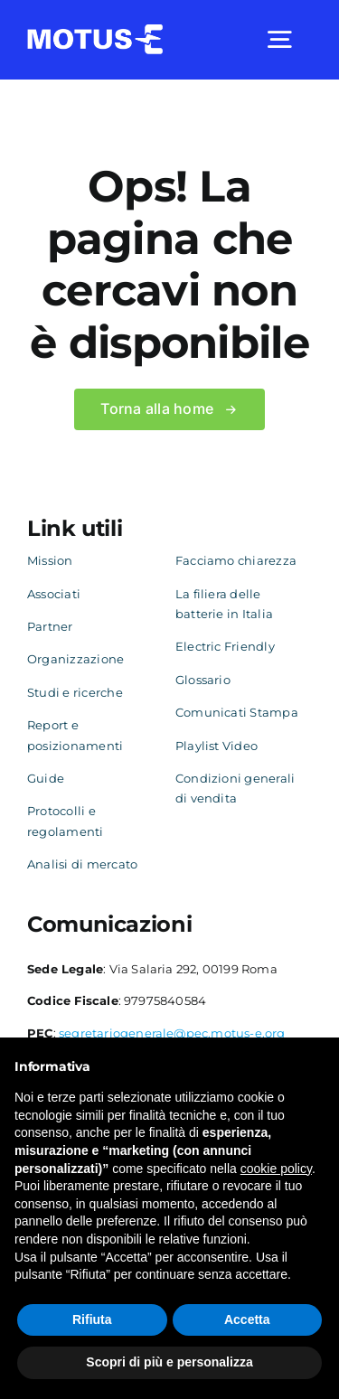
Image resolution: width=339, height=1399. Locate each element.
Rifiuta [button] (92, 1319)
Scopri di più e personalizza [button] (169, 1362)
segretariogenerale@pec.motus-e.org (172, 1033)
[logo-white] (95, 31)
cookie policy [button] (276, 1168)
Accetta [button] (247, 1319)
